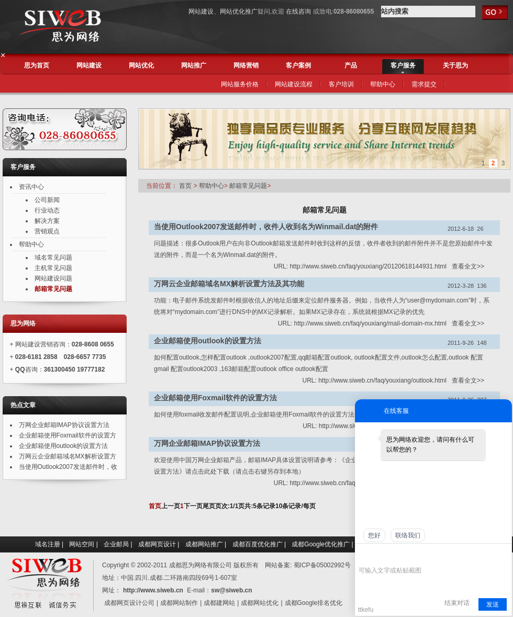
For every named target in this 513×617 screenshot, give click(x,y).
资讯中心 (31, 186)
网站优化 (141, 65)
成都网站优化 (259, 603)
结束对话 (457, 603)
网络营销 (246, 65)
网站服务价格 (240, 84)
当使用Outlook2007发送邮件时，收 (68, 466)
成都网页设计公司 (129, 603)
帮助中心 (382, 84)
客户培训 (341, 84)
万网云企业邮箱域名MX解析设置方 (67, 456)
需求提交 (424, 84)
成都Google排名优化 (314, 603)
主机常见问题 (53, 268)
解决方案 (47, 221)
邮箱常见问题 (247, 185)
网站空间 (81, 544)
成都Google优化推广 (321, 544)
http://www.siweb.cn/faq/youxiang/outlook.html (382, 380)
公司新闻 (47, 200)
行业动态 (47, 210)
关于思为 (455, 65)
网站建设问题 (53, 278)
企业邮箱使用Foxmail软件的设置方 (67, 435)
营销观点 (47, 231)
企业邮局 (116, 544)
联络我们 (407, 535)
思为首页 (36, 65)
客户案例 (298, 65)
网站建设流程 (294, 84)
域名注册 (47, 544)
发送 (492, 604)
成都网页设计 (157, 544)
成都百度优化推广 (257, 544)
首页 (185, 185)
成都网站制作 (179, 603)
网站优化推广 (239, 11)
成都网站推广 (204, 544)
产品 (350, 65)
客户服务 (403, 65)
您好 (374, 535)
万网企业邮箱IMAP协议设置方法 (64, 425)
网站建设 (201, 11)
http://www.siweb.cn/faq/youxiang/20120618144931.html (368, 266)
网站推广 (193, 65)
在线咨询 (298, 11)
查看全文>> (468, 266)
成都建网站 (219, 603)
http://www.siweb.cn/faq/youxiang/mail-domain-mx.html (370, 323)
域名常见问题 (53, 257)
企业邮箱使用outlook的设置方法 (63, 446)
